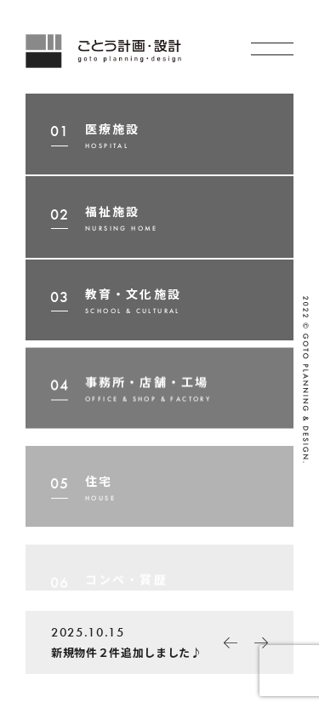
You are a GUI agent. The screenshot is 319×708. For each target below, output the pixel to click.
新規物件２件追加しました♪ (136, 640)
